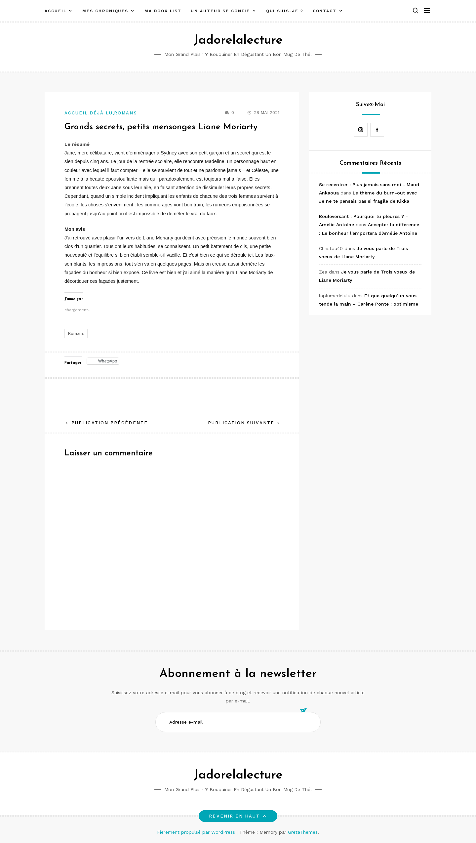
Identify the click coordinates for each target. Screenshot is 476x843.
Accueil (55, 11)
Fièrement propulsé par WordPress (197, 832)
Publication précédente (109, 422)
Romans (125, 112)
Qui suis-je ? (284, 11)
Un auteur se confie (220, 11)
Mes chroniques (105, 11)
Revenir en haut (238, 816)
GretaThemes (303, 832)
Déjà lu (101, 112)
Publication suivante (241, 422)
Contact (325, 11)
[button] (415, 11)
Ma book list (162, 11)
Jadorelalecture (238, 40)
